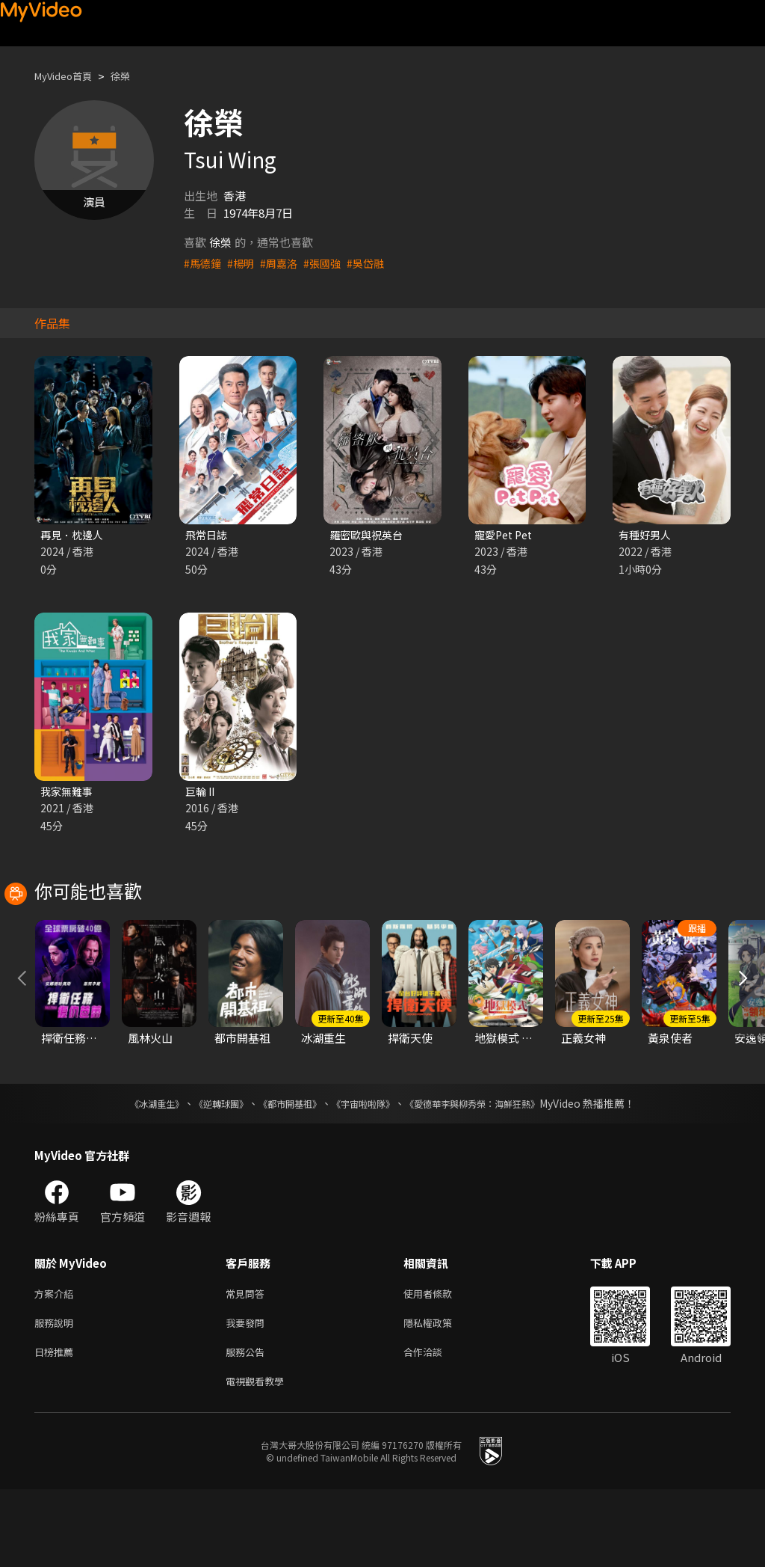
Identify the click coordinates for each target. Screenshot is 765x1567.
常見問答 (248, 1363)
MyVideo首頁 (68, 76)
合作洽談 (434, 1426)
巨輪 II (201, 793)
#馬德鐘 (203, 263)
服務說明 (56, 1394)
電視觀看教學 (259, 1457)
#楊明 (243, 263)
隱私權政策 (440, 1394)
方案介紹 (56, 1363)
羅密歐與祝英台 (368, 535)
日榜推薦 (56, 1426)
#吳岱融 (374, 263)
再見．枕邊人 (74, 535)
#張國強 (329, 263)
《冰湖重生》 (130, 1172)
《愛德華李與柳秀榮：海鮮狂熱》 (491, 1172)
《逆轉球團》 (204, 1172)
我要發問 (248, 1394)
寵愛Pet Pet (506, 535)
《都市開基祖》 (282, 1172)
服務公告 (248, 1426)
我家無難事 (68, 793)
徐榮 (132, 76)
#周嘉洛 (283, 263)
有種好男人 (647, 535)
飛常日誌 (207, 535)
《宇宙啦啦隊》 (366, 1172)
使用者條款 (440, 1363)
